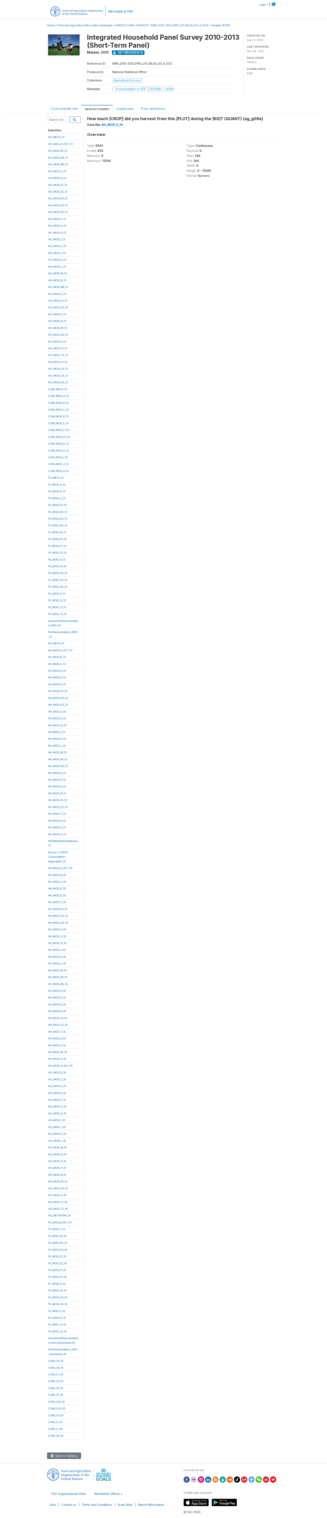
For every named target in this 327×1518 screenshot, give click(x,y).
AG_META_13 (56, 137)
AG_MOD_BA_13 (58, 157)
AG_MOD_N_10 (57, 1154)
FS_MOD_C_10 (56, 1229)
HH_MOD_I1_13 (57, 718)
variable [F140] (220, 25)
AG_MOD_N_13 (57, 280)
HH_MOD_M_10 (57, 970)
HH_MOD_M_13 (57, 752)
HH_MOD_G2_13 (58, 698)
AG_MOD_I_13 (56, 239)
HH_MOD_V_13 (57, 827)
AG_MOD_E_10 (57, 1093)
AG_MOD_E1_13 (57, 184)
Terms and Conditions (97, 1504)
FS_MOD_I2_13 (57, 600)
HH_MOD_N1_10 (57, 977)
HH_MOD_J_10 (57, 949)
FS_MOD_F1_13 (57, 546)
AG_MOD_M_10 (57, 1147)
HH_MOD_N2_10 (58, 984)
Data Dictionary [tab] (97, 109)
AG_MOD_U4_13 (58, 382)
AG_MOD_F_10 (57, 1099)
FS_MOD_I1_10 (56, 1311)
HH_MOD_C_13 (57, 664)
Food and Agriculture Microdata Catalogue (84, 25)
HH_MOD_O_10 (57, 990)
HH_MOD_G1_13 (57, 691)
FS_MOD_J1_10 (57, 1324)
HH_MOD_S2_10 (58, 1024)
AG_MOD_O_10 (57, 1161)
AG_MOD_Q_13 (57, 321)
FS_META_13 (56, 477)
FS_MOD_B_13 (56, 491)
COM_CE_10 (55, 1388)
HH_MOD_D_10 (57, 888)
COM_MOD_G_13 (58, 443)
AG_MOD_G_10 (57, 1106)
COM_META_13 (57, 389)
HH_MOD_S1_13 (57, 800)
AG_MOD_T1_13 (57, 348)
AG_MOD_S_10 (57, 1195)
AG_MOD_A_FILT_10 (60, 1065)
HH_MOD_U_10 (57, 1038)
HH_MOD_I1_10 (57, 936)
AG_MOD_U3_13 (58, 375)
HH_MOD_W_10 (57, 1052)
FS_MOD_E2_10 (57, 1263)
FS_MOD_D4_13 (57, 525)
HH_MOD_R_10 (57, 1011)
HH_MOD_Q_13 (57, 786)
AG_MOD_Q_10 (57, 1174)
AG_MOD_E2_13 (58, 191)
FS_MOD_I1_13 (56, 593)
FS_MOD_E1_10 (57, 1256)
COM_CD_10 (55, 1381)
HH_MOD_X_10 (57, 1058)
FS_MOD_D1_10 (57, 1236)
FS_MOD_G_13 (57, 559)
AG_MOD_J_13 (57, 253)
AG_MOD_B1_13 (57, 150)
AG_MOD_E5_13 (58, 212)
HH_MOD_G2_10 (58, 915)
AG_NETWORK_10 (59, 1215)
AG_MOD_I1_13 (57, 246)
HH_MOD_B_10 (57, 875)
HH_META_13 (56, 643)
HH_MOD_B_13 (57, 657)
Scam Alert (125, 1504)
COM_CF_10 (55, 1394)
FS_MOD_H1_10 (57, 1290)
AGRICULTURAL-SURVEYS (131, 25)
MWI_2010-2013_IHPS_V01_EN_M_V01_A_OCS (179, 25)
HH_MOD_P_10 (57, 997)
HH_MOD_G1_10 (57, 909)
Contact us (68, 1504)
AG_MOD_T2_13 (58, 355)
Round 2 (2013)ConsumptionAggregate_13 (58, 857)
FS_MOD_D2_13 (57, 511)
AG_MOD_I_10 (56, 1120)
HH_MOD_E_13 (57, 677)
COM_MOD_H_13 (58, 450)
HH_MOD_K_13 (57, 738)
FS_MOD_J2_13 (57, 614)
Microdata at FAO (120, 11)
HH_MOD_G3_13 (58, 704)
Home (51, 25)
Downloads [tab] (125, 108)
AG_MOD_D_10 (57, 1086)
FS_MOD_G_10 (57, 1283)
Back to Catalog (64, 1456)
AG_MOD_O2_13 (58, 307)
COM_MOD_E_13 (58, 423)
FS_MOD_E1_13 (57, 532)
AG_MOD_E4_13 (58, 205)
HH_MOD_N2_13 (58, 766)
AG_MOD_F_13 (57, 219)
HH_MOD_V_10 (57, 1045)
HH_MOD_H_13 (57, 711)
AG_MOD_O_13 (57, 293)
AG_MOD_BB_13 (58, 164)
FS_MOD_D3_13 (57, 518)
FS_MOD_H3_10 (57, 1304)
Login (262, 4)
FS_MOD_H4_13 (57, 586)
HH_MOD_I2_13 (57, 725)
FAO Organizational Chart (68, 1494)
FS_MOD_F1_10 (57, 1270)
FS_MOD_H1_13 (57, 566)
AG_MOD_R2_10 (58, 1188)
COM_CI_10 (55, 1422)
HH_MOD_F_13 (57, 684)
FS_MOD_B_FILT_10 (60, 1222)
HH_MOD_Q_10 (57, 1004)
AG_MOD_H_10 (57, 1113)
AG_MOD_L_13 (57, 266)
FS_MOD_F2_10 (57, 1276)
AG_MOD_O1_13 (57, 300)
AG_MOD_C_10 (57, 1079)
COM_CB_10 (55, 1367)
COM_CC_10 (55, 1374)
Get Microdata (128, 52)
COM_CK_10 (55, 1435)
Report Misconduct (151, 1504)
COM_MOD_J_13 (58, 464)
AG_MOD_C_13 (57, 171)
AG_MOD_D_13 (57, 178)
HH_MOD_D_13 (57, 670)
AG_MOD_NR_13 (58, 287)
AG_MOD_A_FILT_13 (60, 144)
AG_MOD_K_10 (57, 1133)
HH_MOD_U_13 (57, 820)
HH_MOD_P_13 (57, 779)
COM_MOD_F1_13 (59, 430)
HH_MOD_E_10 (57, 895)
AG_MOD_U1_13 (57, 362)
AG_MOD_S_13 (57, 341)
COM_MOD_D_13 (58, 416)
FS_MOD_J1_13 (57, 607)
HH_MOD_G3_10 (58, 922)
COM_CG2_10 (56, 1408)
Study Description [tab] (64, 108)
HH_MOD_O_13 (57, 773)
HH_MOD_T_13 (57, 813)
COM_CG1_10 (56, 1401)
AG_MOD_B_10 (57, 1072)
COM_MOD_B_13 (58, 402)
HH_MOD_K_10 (57, 956)
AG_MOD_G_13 (57, 225)
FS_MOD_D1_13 (57, 505)
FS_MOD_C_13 (56, 498)
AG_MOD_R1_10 (57, 1181)
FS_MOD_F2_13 (57, 552)
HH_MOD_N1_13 (57, 759)
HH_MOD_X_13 (57, 834)
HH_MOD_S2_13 (58, 807)
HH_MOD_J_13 (57, 732)
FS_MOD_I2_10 (57, 1317)
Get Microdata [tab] (153, 108)
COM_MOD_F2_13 (59, 437)
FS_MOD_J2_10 (57, 1331)
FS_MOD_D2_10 (57, 1242)
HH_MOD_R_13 (57, 793)
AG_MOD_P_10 (57, 1167)
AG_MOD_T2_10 (58, 1208)
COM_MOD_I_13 (58, 457)
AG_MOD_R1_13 (57, 328)
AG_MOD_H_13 (57, 232)
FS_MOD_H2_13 (57, 573)
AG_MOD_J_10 (57, 1127)
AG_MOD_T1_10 (57, 1202)
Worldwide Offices (107, 1494)
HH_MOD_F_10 (57, 902)
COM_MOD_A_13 (58, 396)
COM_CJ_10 (55, 1428)
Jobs (52, 1504)
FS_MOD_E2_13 (57, 539)
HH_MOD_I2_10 (57, 943)
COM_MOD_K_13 (58, 471)
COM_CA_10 (55, 1360)
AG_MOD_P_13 (57, 314)
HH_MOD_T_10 (57, 1031)
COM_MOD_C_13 (58, 409)
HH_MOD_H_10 (57, 929)
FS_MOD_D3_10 (57, 1249)
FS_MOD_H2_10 (57, 1297)
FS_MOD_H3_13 (57, 580)
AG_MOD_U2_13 (58, 368)
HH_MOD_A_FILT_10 (60, 868)
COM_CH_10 (55, 1415)
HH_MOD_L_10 (57, 963)
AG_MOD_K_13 (57, 259)
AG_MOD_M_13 (57, 273)
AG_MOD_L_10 (57, 1140)
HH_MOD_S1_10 (57, 1018)
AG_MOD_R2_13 (58, 334)
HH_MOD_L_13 (57, 745)
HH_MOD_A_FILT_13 (60, 650)
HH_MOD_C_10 (57, 881)
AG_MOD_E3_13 (58, 198)
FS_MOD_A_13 (57, 484)
